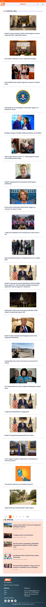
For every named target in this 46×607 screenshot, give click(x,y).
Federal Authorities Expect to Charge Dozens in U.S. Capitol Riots (22, 259)
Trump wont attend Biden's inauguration (17, 412)
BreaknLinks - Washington (18, 549)
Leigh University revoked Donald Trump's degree (19, 508)
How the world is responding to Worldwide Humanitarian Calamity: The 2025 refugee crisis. (26, 545)
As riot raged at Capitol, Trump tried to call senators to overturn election (21, 460)
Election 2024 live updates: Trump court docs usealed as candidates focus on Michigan (26, 566)
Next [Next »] (27, 517)
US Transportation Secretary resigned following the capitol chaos (23, 387)
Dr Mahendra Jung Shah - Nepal (19, 537)
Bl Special (8, 519)
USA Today (15, 569)
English (5, 592)
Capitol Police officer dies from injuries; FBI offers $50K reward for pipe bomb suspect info (21, 311)
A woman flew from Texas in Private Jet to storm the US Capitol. (21, 362)
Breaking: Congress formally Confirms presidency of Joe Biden (23, 133)
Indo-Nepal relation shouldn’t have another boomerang (26, 556)
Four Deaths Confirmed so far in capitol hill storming (20, 59)
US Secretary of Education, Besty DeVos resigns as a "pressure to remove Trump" (20, 208)
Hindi (5, 594)
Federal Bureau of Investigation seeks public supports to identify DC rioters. (22, 109)
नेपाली (5, 591)
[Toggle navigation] (43, 4)
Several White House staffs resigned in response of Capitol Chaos (22, 83)
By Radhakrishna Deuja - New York (20, 559)
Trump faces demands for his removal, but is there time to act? (22, 233)
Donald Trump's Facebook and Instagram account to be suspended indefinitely (21, 337)
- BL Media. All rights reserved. (27, 604)
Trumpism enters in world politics (23, 535)
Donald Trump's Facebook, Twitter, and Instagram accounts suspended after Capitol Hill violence (22, 34)
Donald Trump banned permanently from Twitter (19, 435)
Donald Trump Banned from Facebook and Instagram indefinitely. (20, 183)
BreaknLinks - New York (18, 529)
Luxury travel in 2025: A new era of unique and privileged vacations (27, 526)
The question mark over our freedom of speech (19, 484)
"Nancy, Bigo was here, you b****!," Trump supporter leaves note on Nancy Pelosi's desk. (22, 157)
